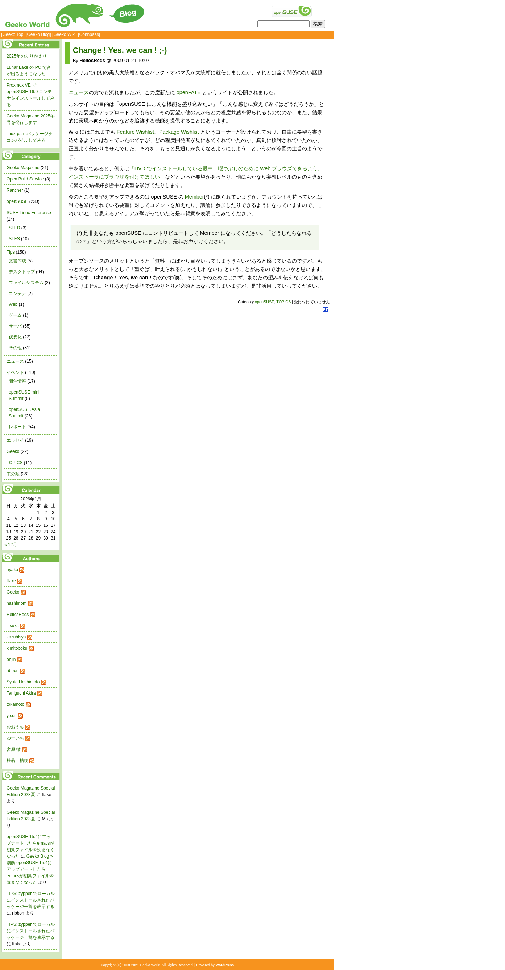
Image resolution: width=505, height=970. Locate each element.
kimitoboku (17, 648)
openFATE (189, 92)
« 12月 (10, 544)
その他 (15, 347)
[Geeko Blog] (38, 34)
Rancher (15, 190)
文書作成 (17, 260)
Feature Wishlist (135, 132)
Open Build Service (25, 179)
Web (13, 304)
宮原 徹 (14, 749)
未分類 (13, 473)
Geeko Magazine (23, 167)
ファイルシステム (26, 282)
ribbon (12, 670)
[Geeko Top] (13, 34)
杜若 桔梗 (17, 760)
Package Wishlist (179, 132)
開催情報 (17, 381)
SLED (14, 227)
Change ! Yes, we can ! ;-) (120, 50)
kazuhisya (16, 637)
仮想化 (15, 337)
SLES (14, 238)
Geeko (13, 451)
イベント (15, 372)
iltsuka (13, 625)
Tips (11, 252)
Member (194, 197)
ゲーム (15, 315)
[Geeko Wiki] (64, 34)
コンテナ (17, 293)
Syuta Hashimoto (23, 681)
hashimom (16, 603)
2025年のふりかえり (27, 56)
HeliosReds (18, 614)
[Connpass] (89, 34)
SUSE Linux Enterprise (29, 212)
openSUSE (264, 302)
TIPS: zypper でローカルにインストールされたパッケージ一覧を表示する (31, 900)
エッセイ (15, 440)
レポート (17, 426)
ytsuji (11, 715)
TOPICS (283, 302)
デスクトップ (22, 271)
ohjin (11, 659)
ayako (12, 569)
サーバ (15, 326)
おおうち (15, 726)
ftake (11, 580)
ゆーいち (15, 738)
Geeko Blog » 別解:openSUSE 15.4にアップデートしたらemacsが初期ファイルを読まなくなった (30, 869)
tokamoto (15, 704)
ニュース (79, 92)
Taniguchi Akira (21, 693)
